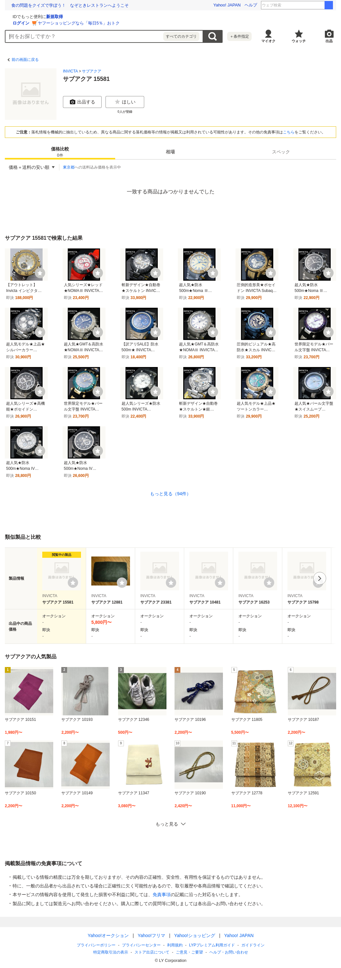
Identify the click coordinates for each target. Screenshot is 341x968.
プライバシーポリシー (96, 945)
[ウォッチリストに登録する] (73, 582)
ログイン (97, 23)
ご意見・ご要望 (189, 952)
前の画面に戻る (25, 59)
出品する (82, 102)
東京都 (69, 167)
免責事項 (162, 894)
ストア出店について (152, 952)
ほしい (124, 102)
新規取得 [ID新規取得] (131, 16)
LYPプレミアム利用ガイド (212, 945)
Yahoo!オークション (107, 935)
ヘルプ (251, 5)
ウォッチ (299, 41)
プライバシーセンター (141, 945)
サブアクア (91, 71)
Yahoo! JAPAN (227, 5)
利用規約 (175, 945)
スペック (281, 151)
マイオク (268, 41)
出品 (329, 41)
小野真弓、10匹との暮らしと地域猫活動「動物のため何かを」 (70, 5)
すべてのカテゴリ (181, 36)
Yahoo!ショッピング (194, 935)
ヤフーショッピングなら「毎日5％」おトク (155, 23)
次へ (319, 578)
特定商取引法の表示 (110, 952)
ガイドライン (252, 945)
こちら (289, 132)
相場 (170, 151)
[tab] (60, 151)
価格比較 (60, 152)
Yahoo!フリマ (151, 935)
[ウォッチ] (40, 273)
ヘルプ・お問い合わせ (228, 952)
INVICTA (70, 71)
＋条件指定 (239, 36)
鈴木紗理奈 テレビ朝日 (306, 5)
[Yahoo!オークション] (45, 15)
